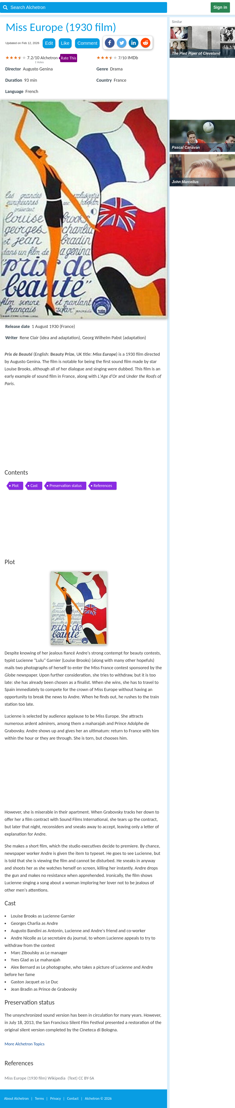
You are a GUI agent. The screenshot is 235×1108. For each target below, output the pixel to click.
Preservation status (66, 485)
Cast (34, 485)
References (103, 485)
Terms (39, 1098)
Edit (49, 43)
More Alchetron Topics (25, 1043)
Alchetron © (98, 1098)
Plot (15, 485)
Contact (72, 1098)
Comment (87, 43)
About (16, 1098)
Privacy (55, 1098)
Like (65, 43)
